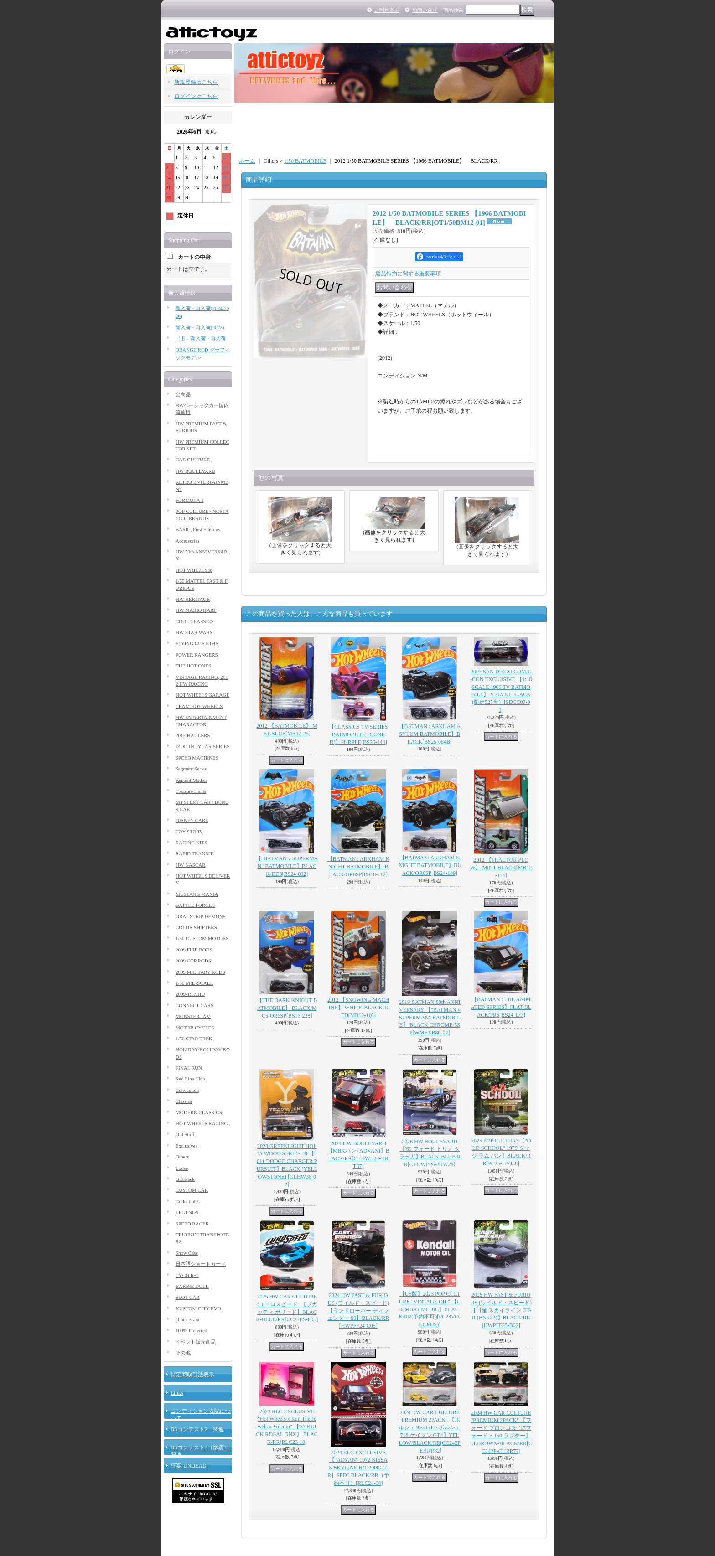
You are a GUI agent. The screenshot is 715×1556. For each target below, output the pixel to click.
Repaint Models (191, 780)
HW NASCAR (191, 865)
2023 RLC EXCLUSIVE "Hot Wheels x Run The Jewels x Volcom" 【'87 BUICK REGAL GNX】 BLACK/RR (287, 1426)
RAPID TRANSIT (194, 853)
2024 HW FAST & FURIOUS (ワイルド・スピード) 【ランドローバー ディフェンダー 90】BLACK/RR (358, 1310)
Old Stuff (185, 1134)
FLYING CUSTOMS (197, 643)
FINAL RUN (189, 1067)
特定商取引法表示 (192, 1374)
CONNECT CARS (194, 1005)
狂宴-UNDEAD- (189, 1466)
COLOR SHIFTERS (196, 927)
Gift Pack (185, 1179)
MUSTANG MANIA (197, 894)
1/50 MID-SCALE (194, 983)
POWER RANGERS (197, 654)
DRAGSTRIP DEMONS (201, 916)
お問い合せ (424, 10)
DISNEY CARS (192, 820)
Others (182, 1156)
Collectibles (188, 1201)
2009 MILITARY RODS (200, 972)
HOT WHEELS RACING (202, 1123)
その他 (183, 1352)
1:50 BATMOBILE (305, 161)
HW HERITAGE (193, 599)
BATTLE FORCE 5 (195, 905)
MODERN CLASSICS (199, 1112)
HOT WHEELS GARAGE (202, 695)
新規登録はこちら (196, 82)
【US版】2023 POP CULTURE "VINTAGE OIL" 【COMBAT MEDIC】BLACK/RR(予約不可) (430, 1309)
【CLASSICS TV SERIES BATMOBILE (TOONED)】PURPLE (358, 734)
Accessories (188, 540)
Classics (184, 1101)
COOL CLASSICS (195, 621)
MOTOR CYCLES (195, 1027)
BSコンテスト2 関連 (197, 1429)
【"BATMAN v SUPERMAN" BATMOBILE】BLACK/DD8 (287, 866)
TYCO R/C (187, 1275)
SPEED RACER (192, 1223)
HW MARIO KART (196, 610)
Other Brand (188, 1319)
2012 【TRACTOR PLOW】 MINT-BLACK (501, 868)
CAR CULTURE (193, 459)
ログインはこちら (196, 96)
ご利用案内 (386, 10)
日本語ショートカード (201, 1264)
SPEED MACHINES (197, 757)
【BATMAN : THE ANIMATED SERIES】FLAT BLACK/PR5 (501, 1007)
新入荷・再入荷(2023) (200, 327)
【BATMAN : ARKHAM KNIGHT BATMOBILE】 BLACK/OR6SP (358, 867)
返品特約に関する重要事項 (408, 273)
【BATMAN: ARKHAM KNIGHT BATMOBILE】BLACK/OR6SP (430, 865)
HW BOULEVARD (195, 471)
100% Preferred (191, 1330)
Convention (187, 1090)
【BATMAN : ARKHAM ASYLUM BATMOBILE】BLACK (430, 734)
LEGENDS (187, 1212)
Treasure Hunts (191, 791)
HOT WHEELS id (194, 570)
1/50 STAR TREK (194, 1038)
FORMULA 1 (189, 500)
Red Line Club (190, 1078)
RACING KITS (191, 842)
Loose (182, 1168)
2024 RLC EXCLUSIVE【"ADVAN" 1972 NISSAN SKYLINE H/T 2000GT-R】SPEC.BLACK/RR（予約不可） (358, 1467)
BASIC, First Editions (198, 529)
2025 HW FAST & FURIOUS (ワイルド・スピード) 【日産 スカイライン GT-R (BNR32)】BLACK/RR (501, 1310)
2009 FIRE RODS (194, 949)
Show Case (187, 1253)
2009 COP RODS (193, 960)
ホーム (247, 161)
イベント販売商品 (196, 1341)
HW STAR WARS (194, 632)
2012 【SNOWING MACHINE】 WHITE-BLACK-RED (358, 1007)
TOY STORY (189, 831)
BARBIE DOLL (192, 1286)
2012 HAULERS (193, 735)
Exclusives (186, 1145)
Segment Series (191, 768)
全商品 (183, 394)
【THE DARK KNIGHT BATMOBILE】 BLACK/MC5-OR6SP (287, 1008)
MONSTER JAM (193, 1016)
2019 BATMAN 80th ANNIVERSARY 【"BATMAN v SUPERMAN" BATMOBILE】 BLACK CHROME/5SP (430, 1017)
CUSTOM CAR (192, 1190)
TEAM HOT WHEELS (199, 706)
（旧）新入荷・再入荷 (201, 338)
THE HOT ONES (193, 665)
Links (177, 1393)
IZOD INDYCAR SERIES (203, 746)
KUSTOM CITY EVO (198, 1308)
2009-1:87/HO (190, 994)
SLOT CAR (188, 1297)
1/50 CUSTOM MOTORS (202, 938)
